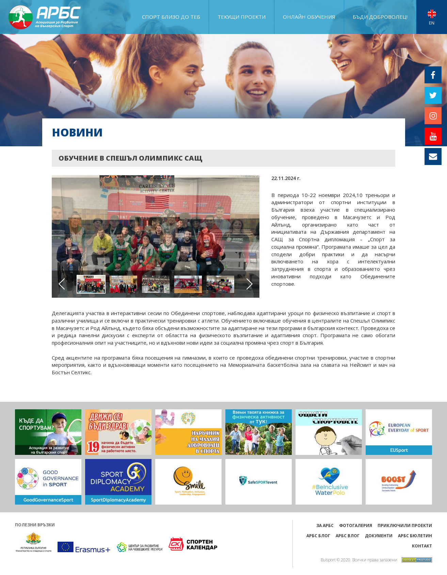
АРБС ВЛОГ (348, 536)
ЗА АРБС (325, 525)
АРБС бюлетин (415, 536)
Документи (379, 536)
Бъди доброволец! (380, 16)
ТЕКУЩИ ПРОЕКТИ (242, 16)
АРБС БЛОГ (318, 536)
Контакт (422, 546)
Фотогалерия (355, 525)
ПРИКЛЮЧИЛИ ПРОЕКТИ (405, 525)
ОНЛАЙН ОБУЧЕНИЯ (309, 16)
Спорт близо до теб (171, 16)
